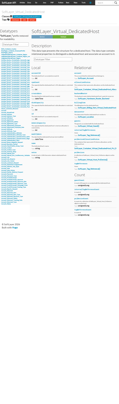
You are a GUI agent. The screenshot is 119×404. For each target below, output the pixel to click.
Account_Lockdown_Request (10, 163)
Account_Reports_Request (9, 189)
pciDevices (79, 152)
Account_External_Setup (8, 152)
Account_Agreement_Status (9, 122)
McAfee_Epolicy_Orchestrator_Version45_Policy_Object (18, 99)
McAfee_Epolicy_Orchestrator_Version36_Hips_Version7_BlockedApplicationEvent (26, 75)
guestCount (79, 180)
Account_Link (5, 157)
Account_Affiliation (7, 118)
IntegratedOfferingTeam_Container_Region (14, 54)
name (34, 143)
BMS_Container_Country (8, 49)
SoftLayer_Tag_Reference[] (89, 135)
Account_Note (5, 168)
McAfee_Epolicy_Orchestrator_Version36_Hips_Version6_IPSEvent (21, 73)
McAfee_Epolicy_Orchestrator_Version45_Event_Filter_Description (21, 90)
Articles (22, 3)
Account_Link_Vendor (7, 161)
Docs (29, 3)
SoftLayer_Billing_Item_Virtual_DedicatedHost (97, 108)
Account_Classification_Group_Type (12, 146)
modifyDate (37, 134)
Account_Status (6, 204)
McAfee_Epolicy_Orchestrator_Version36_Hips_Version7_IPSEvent (21, 79)
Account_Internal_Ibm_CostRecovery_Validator (15, 155)
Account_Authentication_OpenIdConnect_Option (15, 137)
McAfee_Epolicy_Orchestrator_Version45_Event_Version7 (18, 92)
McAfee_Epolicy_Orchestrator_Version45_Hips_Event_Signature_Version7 (23, 95)
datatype (15, 20)
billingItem (79, 103)
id (33, 114)
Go (36, 3)
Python (60, 3)
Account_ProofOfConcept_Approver (12, 179)
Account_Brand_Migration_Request (12, 142)
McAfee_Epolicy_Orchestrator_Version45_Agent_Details (18, 84)
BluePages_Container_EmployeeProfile (13, 51)
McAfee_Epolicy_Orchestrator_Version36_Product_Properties (20, 82)
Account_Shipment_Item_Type (10, 194)
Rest (67, 3)
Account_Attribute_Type (8, 131)
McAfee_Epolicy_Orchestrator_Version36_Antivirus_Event (19, 64)
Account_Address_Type (8, 116)
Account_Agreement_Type (9, 123)
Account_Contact (6, 148)
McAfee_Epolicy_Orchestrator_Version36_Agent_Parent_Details (20, 62)
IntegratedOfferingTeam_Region (10, 58)
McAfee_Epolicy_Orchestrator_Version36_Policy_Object (18, 81)
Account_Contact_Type (8, 150)
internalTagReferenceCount (86, 189)
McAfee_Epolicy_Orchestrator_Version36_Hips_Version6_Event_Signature (24, 71)
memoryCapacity (39, 123)
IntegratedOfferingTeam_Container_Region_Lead (16, 56)
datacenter (79, 112)
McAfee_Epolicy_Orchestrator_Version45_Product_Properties (20, 101)
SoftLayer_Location (86, 117)
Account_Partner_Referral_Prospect (12, 172)
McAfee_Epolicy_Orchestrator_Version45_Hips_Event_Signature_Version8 (24, 97)
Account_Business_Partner (9, 144)
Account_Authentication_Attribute (11, 133)
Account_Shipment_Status (9, 198)
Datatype (63, 37)
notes (34, 152)
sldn (24, 20)
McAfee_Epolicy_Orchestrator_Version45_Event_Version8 (19, 94)
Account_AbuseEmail (7, 112)
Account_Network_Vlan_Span (10, 166)
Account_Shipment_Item (8, 193)
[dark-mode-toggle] (91, 2)
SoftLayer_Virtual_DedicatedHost (27, 17)
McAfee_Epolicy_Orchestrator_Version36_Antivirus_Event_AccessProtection (24, 66)
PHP (52, 3)
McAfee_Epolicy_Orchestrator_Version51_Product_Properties (20, 107)
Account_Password (7, 174)
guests (77, 121)
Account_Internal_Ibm (8, 153)
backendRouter (80, 94)
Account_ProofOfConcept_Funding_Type (13, 187)
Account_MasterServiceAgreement (11, 164)
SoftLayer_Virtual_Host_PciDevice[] (92, 159)
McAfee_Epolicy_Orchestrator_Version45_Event (15, 88)
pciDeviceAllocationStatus (86, 139)
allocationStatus (82, 82)
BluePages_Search (7, 53)
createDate (37, 94)
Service (42, 37)
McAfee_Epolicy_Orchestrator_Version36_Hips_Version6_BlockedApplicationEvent (26, 69)
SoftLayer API (9, 2)
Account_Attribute (6, 129)
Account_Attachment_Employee (11, 125)
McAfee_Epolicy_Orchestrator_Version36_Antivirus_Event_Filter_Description (24, 67)
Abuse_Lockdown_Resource (9, 109)
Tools (83, 3)
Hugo (15, 227)
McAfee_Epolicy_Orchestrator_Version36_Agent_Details (18, 60)
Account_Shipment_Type (9, 202)
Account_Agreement (7, 120)
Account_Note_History (8, 170)
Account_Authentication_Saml (10, 140)
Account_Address (6, 114)
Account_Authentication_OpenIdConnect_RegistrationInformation (21, 138)
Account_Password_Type (9, 176)
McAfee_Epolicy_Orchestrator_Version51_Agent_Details (18, 103)
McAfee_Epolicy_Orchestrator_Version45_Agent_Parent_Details (20, 86)
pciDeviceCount (81, 199)
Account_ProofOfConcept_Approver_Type (14, 183)
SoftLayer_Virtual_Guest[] (88, 126)
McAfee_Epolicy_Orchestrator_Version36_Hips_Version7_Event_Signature (24, 77)
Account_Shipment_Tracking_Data (11, 200)
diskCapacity (38, 103)
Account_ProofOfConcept (9, 178)
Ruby (75, 3)
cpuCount (36, 82)
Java (44, 3)
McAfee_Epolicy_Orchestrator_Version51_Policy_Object (18, 105)
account (77, 73)
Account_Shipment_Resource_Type (12, 196)
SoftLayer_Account (86, 78)
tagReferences (80, 164)
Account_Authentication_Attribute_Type (13, 135)
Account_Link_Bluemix (8, 159)
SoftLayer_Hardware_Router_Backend (93, 98)
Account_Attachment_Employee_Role (12, 127)
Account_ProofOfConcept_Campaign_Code (14, 185)
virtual (32, 20)
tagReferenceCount (82, 210)
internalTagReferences (84, 130)
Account (3, 110)
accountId (36, 73)
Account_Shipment (7, 191)
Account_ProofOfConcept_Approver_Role (13, 181)
